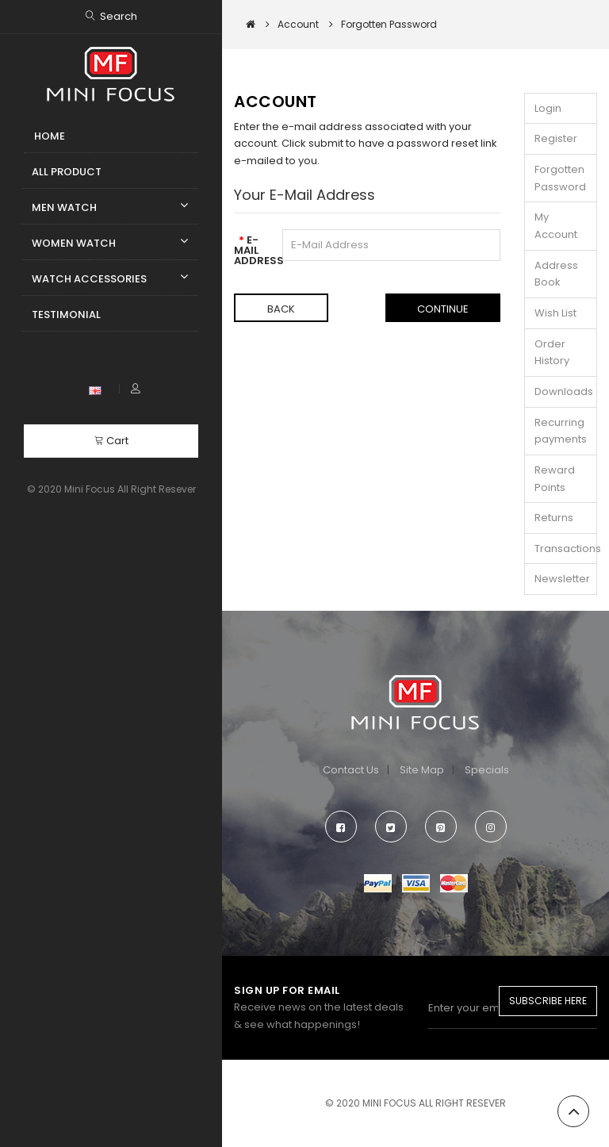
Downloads (563, 391)
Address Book (556, 274)
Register (555, 138)
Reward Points (554, 478)
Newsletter (562, 578)
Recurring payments (560, 431)
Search (118, 16)
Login (547, 108)
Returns (553, 517)
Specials (487, 769)
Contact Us (351, 769)
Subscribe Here (548, 1000)
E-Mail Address (252, 249)
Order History (551, 352)
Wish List (555, 312)
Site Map (422, 769)
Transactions (565, 548)
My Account (555, 225)
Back (281, 308)
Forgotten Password (560, 178)
